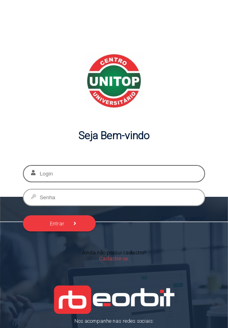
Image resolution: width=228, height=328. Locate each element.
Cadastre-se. (114, 259)
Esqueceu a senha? (183, 218)
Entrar (63, 224)
